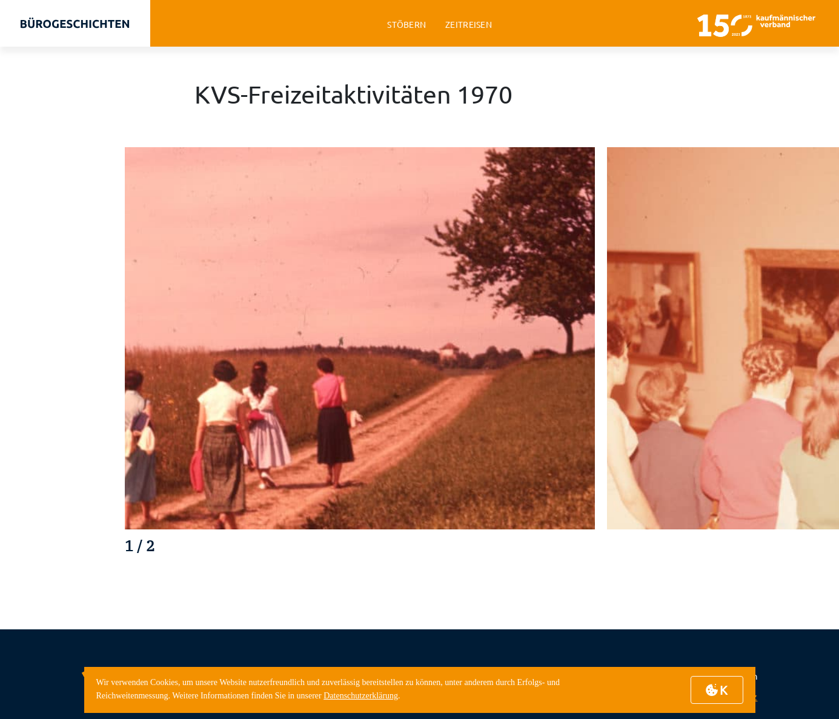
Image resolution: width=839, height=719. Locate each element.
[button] (769, 548)
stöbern (406, 24)
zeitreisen (468, 24)
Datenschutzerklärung (360, 695)
